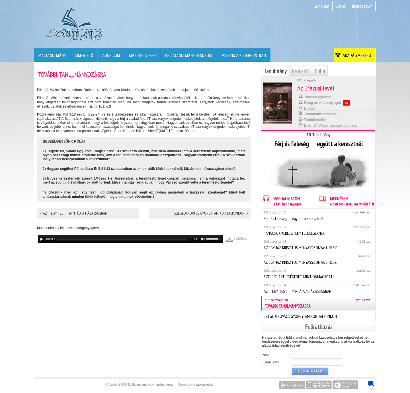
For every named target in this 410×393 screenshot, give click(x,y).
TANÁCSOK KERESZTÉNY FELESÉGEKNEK (318, 230)
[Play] (41, 239)
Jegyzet (300, 71)
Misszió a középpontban (244, 55)
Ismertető (84, 55)
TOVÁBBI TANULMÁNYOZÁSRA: (319, 303)
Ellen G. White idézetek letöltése (328, 124)
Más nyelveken (142, 55)
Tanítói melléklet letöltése (322, 119)
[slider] (122, 239)
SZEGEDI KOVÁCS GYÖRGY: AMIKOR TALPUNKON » (211, 213)
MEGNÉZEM (346, 200)
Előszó (307, 107)
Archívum (111, 55)
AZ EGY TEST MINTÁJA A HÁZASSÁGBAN (318, 288)
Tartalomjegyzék (315, 96)
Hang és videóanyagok (324, 102)
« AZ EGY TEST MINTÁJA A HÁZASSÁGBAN (73, 213)
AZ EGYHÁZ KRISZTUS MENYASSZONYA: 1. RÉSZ (318, 244)
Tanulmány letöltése (318, 113)
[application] (130, 239)
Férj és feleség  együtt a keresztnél (318, 215)
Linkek (340, 6)
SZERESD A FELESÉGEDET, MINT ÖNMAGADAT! (318, 273)
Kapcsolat (321, 6)
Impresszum (362, 6)
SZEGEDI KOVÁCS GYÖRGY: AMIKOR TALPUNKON (318, 315)
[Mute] (202, 239)
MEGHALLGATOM (281, 200)
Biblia (319, 71)
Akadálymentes (356, 55)
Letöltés (236, 239)
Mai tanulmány (52, 55)
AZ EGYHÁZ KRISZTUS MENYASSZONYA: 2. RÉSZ (318, 259)
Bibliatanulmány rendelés (188, 55)
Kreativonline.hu (203, 384)
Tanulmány (275, 71)
